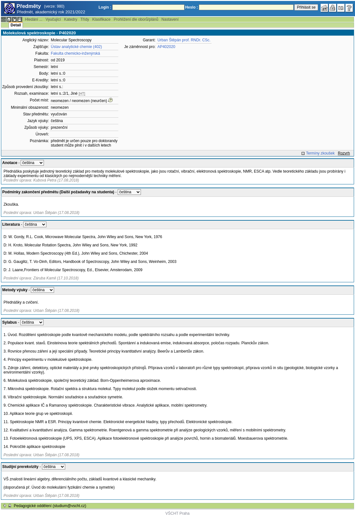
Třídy (84, 19)
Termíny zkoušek (320, 153)
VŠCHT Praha (177, 513)
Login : (105, 7)
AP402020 (166, 47)
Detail (15, 25)
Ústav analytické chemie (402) (76, 47)
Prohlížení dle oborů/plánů (136, 19)
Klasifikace (101, 19)
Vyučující (53, 19)
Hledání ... (33, 19)
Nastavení (170, 19)
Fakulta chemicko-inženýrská (75, 53)
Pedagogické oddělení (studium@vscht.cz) (50, 506)
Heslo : (191, 7)
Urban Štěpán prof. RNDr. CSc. (184, 40)
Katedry (70, 19)
